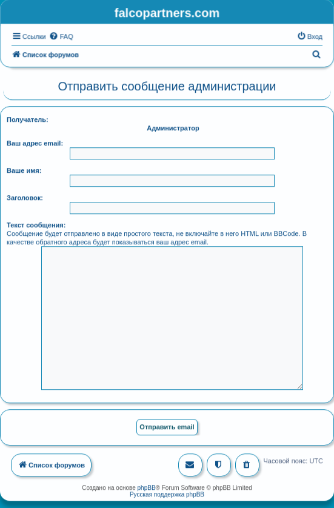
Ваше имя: (24, 169)
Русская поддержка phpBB (167, 493)
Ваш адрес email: (35, 142)
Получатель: (27, 118)
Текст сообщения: (36, 224)
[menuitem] (61, 35)
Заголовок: (25, 197)
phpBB (147, 487)
